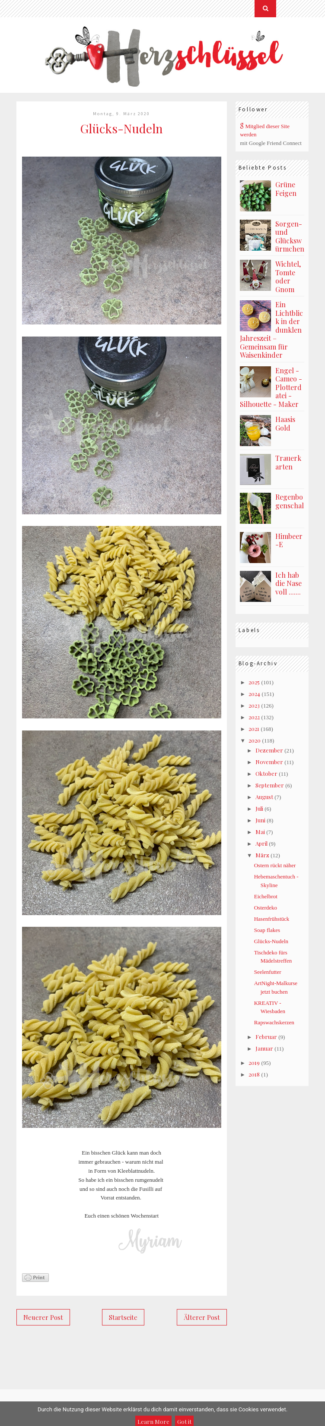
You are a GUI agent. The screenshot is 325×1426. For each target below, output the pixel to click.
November (269, 761)
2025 (254, 682)
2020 (255, 740)
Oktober (266, 773)
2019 (254, 1062)
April (261, 843)
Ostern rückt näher (275, 865)
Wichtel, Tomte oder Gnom (288, 276)
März (262, 855)
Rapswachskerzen (274, 1022)
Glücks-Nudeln (271, 941)
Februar (266, 1036)
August (264, 796)
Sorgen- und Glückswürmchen (289, 236)
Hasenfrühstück (272, 919)
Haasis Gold (285, 423)
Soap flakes (267, 930)
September (269, 785)
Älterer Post (202, 1317)
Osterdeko (265, 907)
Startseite (123, 1317)
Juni (260, 820)
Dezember (269, 750)
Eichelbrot (265, 896)
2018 (254, 1074)
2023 (254, 705)
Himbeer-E (289, 540)
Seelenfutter (267, 972)
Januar (264, 1048)
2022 (254, 717)
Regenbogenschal (289, 501)
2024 (254, 693)
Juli (259, 808)
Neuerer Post (43, 1317)
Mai (260, 831)
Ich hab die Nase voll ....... (288, 583)
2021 (254, 728)
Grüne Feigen (285, 189)
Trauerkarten (288, 462)
